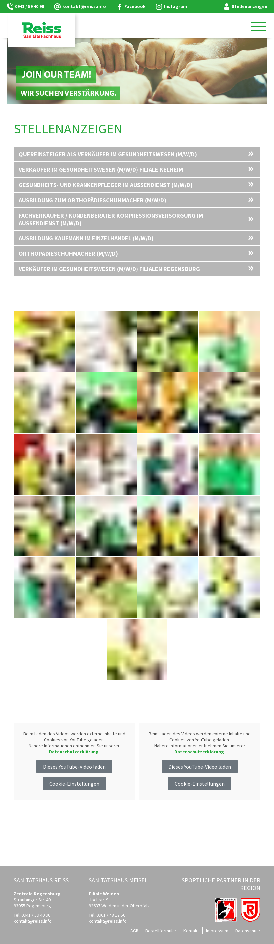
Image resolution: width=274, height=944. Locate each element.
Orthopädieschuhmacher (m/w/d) (68, 253)
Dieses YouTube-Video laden (74, 766)
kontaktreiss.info (84, 6)
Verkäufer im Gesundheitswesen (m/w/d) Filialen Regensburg (109, 269)
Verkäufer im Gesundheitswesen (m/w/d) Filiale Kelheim (101, 169)
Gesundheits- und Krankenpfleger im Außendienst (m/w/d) (106, 185)
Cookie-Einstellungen (74, 783)
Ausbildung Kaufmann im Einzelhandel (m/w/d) (86, 238)
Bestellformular (160, 931)
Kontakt (191, 931)
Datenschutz (247, 931)
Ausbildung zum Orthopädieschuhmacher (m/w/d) (92, 200)
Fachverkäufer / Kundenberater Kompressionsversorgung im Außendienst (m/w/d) (111, 219)
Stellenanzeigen (249, 6)
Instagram (175, 6)
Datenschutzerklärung (74, 752)
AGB (134, 931)
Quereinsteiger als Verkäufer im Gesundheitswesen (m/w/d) (108, 154)
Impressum (217, 931)
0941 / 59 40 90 (29, 6)
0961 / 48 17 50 (110, 915)
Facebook (135, 6)
